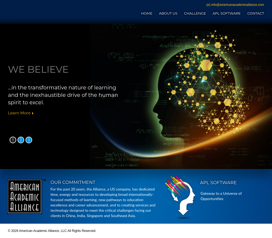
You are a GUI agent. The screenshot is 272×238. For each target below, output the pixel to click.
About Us (168, 13)
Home (146, 13)
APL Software (226, 13)
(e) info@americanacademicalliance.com (235, 5)
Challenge (195, 13)
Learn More (19, 113)
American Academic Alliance (50, 11)
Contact (255, 13)
